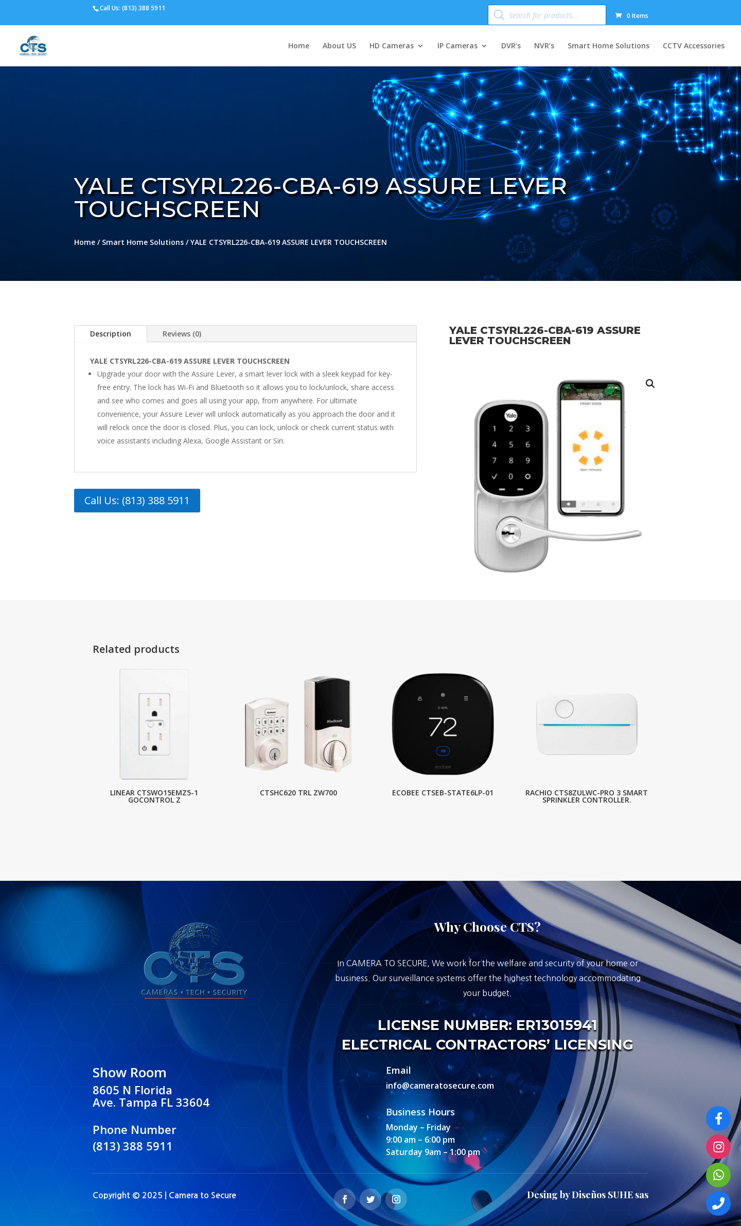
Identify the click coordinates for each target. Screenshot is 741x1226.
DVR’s (511, 46)
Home (298, 46)
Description (110, 334)
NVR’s (544, 46)
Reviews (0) (182, 334)
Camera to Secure (202, 1195)
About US (339, 46)
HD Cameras (391, 46)
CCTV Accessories (694, 46)
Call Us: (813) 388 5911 (137, 500)
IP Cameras (457, 46)
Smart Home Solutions (608, 46)
